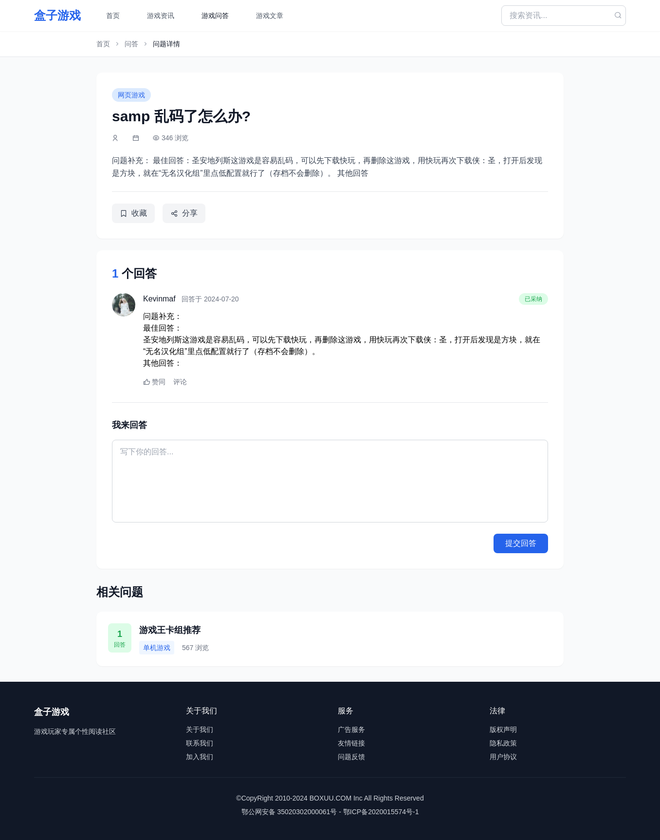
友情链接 (351, 743)
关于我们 (199, 729)
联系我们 (199, 743)
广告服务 (351, 729)
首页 (113, 15)
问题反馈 (351, 757)
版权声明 (503, 729)
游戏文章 (269, 15)
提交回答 (520, 543)
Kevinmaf (159, 299)
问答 (131, 44)
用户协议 (503, 757)
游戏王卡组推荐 (170, 630)
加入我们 (199, 757)
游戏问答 (215, 15)
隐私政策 (503, 743)
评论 (180, 382)
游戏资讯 (160, 15)
